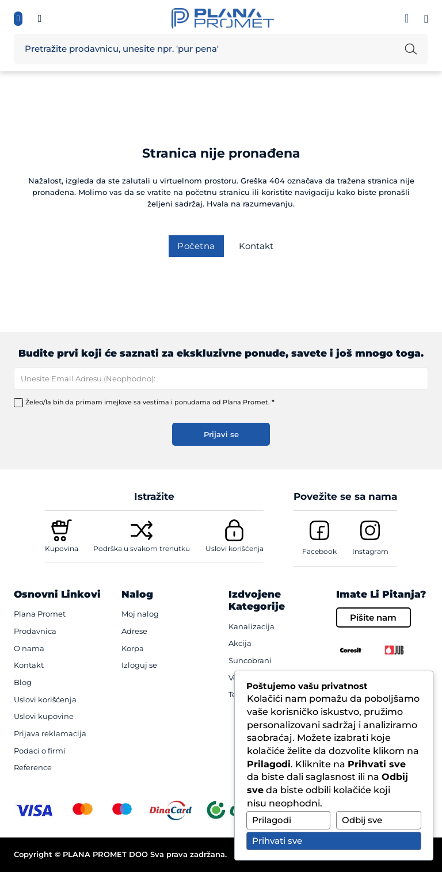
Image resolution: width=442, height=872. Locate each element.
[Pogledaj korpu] (426, 19)
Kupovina (61, 548)
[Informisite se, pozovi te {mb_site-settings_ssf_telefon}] (40, 18)
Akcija (240, 643)
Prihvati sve (277, 840)
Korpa (132, 648)
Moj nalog (140, 613)
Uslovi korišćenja (234, 548)
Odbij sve (362, 819)
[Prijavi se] (407, 18)
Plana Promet (40, 613)
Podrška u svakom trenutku (141, 548)
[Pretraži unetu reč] (411, 48)
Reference (33, 767)
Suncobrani (250, 660)
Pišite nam (373, 617)
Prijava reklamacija (50, 733)
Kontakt (256, 245)
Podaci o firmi (40, 750)
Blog (23, 682)
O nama (29, 648)
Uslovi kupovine (44, 716)
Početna (196, 245)
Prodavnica (35, 631)
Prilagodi (271, 819)
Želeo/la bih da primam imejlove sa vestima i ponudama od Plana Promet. (150, 402)
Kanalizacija (251, 626)
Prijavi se (221, 434)
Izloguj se (139, 665)
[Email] (221, 378)
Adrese (134, 631)
